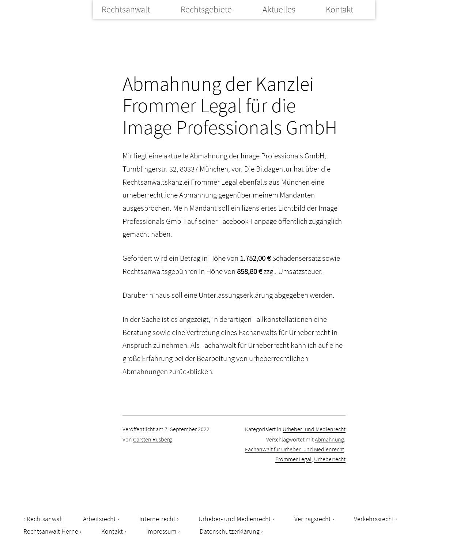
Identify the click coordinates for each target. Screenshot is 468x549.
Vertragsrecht (312, 519)
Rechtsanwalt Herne (50, 531)
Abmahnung (329, 439)
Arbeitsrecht (99, 519)
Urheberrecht (330, 459)
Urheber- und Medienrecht (314, 429)
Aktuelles (279, 9)
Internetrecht (157, 519)
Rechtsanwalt (126, 9)
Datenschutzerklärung (230, 531)
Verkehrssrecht (374, 519)
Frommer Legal (293, 459)
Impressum (161, 531)
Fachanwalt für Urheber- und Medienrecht (294, 449)
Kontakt (339, 9)
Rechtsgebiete (206, 9)
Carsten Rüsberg (152, 439)
